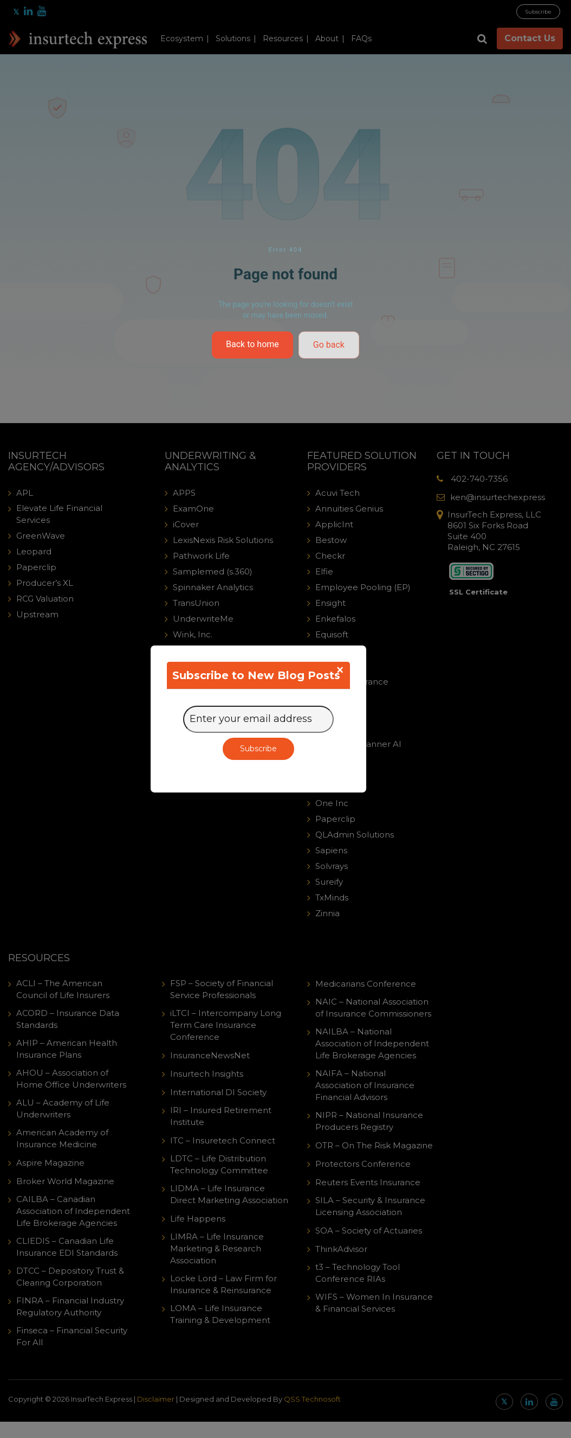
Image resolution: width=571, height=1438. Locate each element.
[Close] (340, 670)
